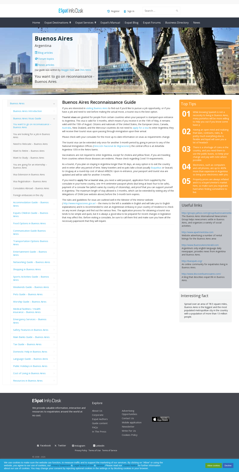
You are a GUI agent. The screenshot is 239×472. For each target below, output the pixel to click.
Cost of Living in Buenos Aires (29, 373)
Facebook (45, 445)
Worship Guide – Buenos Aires (29, 301)
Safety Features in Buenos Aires (30, 329)
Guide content (100, 423)
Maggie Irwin (67, 69)
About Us (97, 410)
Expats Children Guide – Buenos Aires (30, 214)
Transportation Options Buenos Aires (30, 242)
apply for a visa (141, 127)
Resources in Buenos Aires (28, 380)
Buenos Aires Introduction (27, 111)
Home (36, 22)
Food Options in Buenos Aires (29, 223)
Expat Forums (152, 22)
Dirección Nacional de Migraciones (111, 146)
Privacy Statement (60, 465)
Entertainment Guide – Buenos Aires (30, 253)
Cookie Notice (130, 465)
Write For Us (129, 430)
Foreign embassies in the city (28, 195)
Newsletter (128, 426)
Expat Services (84, 22)
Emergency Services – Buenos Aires (29, 321)
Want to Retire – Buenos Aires (29, 150)
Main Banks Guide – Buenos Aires (31, 337)
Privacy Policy (81, 450)
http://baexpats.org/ (192, 261)
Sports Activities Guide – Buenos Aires (31, 278)
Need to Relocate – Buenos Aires (30, 143)
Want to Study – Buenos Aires (28, 157)
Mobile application (132, 422)
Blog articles (44, 52)
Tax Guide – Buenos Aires (27, 344)
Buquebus (156, 167)
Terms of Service (109, 450)
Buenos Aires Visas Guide (27, 118)
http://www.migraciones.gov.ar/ (79, 203)
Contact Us (128, 418)
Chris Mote (85, 69)
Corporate (97, 414)
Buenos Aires (17, 103)
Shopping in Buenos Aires (27, 269)
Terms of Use (95, 450)
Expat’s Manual (110, 22)
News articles (44, 65)
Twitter (62, 445)
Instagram (78, 445)
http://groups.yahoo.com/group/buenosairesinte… (207, 212)
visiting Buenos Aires (97, 108)
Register (113, 11)
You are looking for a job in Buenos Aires (31, 136)
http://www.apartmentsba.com (197, 232)
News (196, 22)
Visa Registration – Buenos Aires (30, 181)
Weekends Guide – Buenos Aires (31, 287)
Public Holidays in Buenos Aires (30, 366)
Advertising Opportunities (129, 412)
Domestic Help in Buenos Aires (30, 351)
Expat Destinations (56, 22)
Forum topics (44, 59)
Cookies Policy (130, 434)
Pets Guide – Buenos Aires (28, 294)
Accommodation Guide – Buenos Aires (31, 204)
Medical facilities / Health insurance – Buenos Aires (27, 310)
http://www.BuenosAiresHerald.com (200, 244)
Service (100, 465)
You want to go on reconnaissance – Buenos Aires (32, 126)
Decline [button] (228, 465)
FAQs (95, 427)
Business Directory (177, 22)
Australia (66, 127)
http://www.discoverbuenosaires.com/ (201, 273)
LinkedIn (98, 445)
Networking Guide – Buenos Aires (31, 262)
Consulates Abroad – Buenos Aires (31, 188)
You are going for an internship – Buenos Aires (30, 166)
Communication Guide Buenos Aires (29, 232)
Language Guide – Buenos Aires (30, 358)
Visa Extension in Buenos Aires (29, 174)
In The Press (99, 431)
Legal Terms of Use (83, 465)
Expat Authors (100, 419)
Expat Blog (131, 22)
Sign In (129, 11)
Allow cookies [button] (213, 465)
